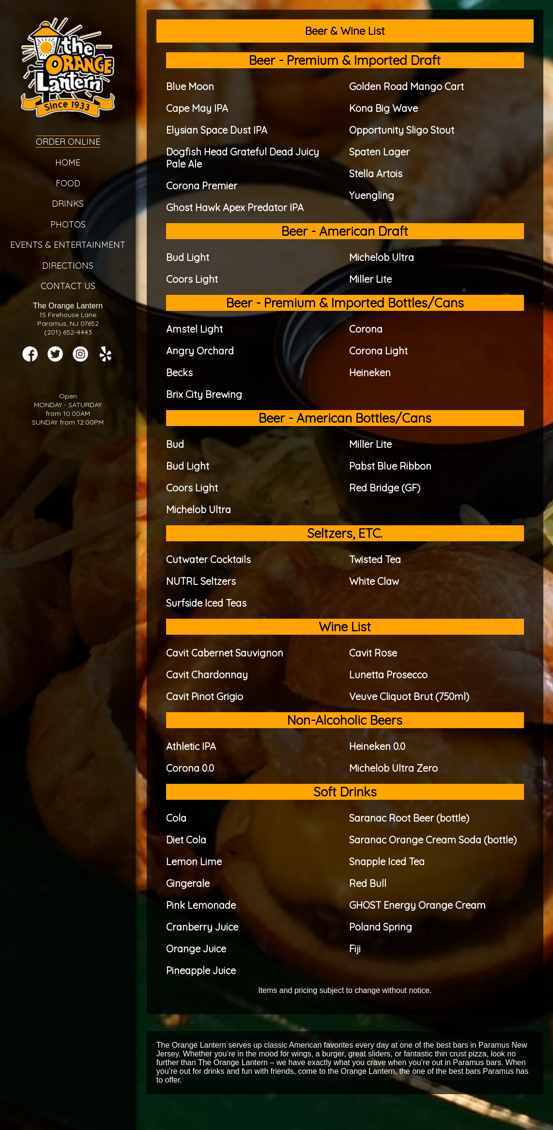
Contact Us (68, 285)
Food (68, 183)
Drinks (68, 203)
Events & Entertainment (67, 244)
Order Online (68, 141)
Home (67, 162)
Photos (68, 224)
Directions (67, 265)
